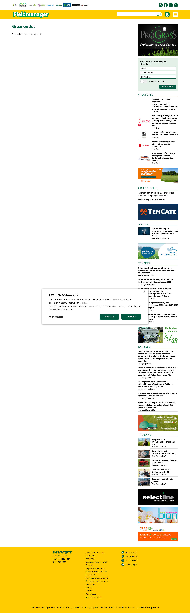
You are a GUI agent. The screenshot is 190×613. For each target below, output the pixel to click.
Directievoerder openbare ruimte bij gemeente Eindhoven (163, 144)
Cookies (89, 590)
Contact (89, 565)
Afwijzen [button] (109, 316)
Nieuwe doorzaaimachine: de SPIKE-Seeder (164, 461)
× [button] (144, 292)
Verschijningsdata (94, 597)
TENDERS (144, 263)
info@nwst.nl (130, 552)
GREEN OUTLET (148, 188)
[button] (56, 317)
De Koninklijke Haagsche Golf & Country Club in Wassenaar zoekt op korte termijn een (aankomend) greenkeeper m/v (164, 120)
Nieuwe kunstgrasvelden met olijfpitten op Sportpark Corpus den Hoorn (157, 394)
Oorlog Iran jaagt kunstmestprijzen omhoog (163, 452)
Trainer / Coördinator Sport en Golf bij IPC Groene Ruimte (164, 133)
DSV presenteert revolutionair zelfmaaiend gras (163, 441)
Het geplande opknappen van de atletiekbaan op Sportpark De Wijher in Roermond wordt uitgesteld (155, 384)
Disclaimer (90, 584)
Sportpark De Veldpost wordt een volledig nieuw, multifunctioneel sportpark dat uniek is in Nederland (157, 405)
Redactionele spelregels (97, 577)
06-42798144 (131, 560)
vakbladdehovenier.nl (104, 607)
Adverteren (91, 593)
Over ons (90, 555)
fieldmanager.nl (38, 607)
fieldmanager (131, 564)
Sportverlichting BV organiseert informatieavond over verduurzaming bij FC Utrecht (164, 232)
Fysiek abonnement (95, 552)
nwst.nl (156, 607)
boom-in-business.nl (125, 607)
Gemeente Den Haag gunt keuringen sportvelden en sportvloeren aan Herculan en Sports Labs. (157, 270)
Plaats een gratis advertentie (151, 199)
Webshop (90, 558)
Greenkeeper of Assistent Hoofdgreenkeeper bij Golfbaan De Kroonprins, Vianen (163, 157)
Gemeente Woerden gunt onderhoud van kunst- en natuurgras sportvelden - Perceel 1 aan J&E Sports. (157, 316)
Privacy (89, 587)
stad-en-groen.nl (71, 607)
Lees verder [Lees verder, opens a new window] (66, 309)
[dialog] (95, 306)
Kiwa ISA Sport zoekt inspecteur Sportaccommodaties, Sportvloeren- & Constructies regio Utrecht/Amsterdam (164, 104)
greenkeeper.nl (54, 607)
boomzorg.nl (86, 607)
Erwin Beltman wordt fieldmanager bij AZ (160, 470)
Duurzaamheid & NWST (96, 561)
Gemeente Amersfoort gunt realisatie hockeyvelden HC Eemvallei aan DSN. (155, 280)
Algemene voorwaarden (97, 581)
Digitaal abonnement (95, 568)
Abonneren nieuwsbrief (96, 571)
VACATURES (145, 94)
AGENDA (143, 224)
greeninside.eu (143, 607)
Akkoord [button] (131, 316)
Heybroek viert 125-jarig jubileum (162, 480)
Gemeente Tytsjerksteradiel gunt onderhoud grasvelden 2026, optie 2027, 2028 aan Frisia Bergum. (158, 305)
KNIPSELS (144, 346)
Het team (90, 574)
